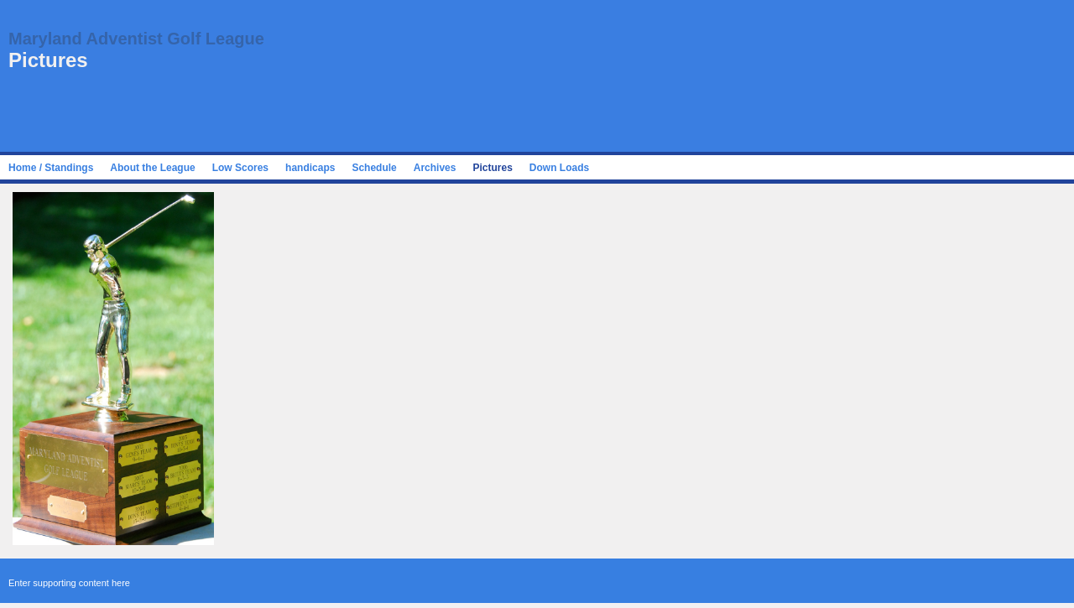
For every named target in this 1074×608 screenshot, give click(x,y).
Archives (435, 168)
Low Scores (240, 168)
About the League (152, 168)
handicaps (310, 168)
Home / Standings (50, 168)
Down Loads (559, 168)
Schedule (374, 168)
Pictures (492, 168)
